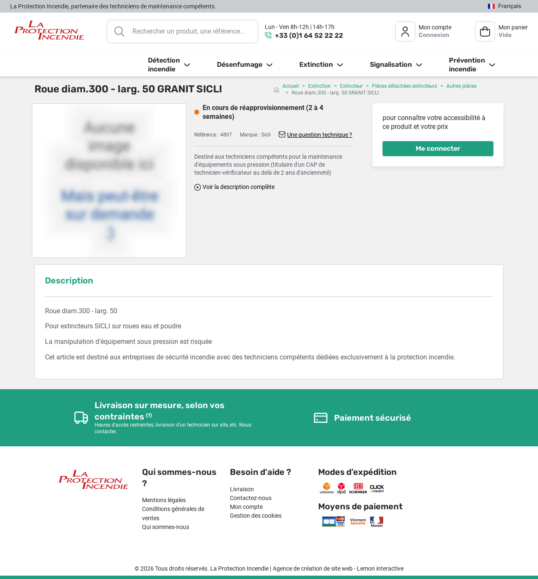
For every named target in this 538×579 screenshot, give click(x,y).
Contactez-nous (251, 498)
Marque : (250, 135)
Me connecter (438, 148)
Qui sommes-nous (165, 527)
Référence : (206, 135)
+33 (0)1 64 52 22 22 (309, 35)
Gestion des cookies (256, 515)
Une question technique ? (319, 134)
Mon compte (246, 506)
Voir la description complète (238, 186)
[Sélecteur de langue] (504, 6)
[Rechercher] (182, 31)
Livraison (242, 489)
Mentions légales (164, 500)
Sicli (266, 135)
